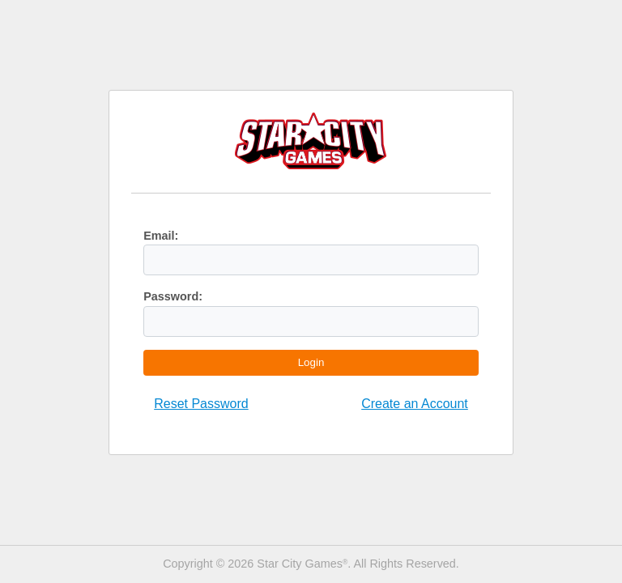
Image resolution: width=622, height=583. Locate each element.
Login (311, 362)
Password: (172, 296)
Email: (160, 235)
